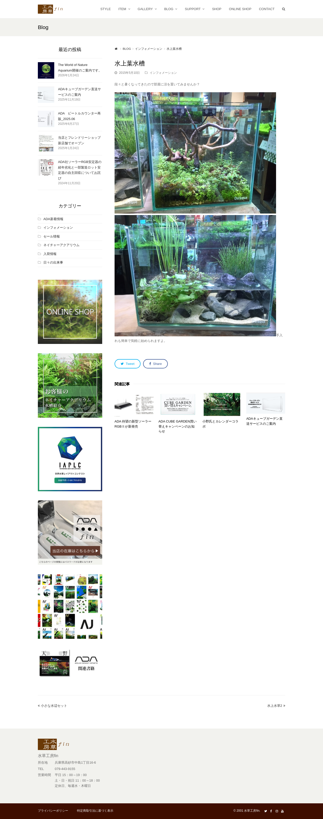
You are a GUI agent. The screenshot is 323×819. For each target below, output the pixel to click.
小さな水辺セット (52, 706)
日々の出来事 (53, 262)
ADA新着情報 (53, 219)
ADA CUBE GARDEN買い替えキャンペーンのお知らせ (177, 426)
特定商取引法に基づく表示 (95, 810)
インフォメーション (163, 73)
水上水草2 (276, 706)
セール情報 (51, 236)
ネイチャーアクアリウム (61, 245)
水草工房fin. (252, 810)
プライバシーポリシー (53, 810)
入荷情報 (50, 254)
